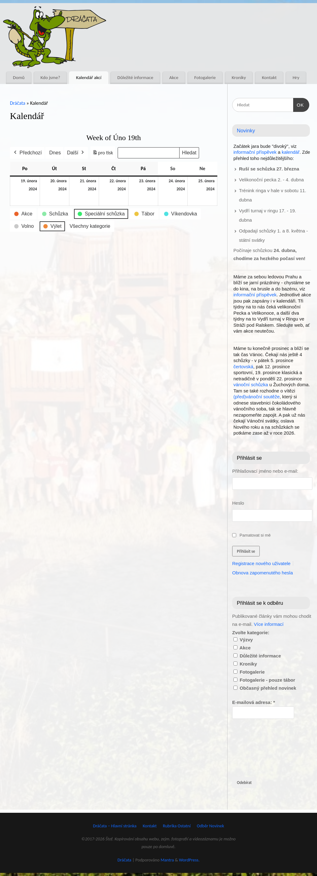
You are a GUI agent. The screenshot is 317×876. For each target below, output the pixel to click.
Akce (173, 77)
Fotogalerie (205, 77)
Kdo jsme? (50, 77)
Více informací (269, 624)
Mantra (167, 860)
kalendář (291, 152)
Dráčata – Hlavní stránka (115, 826)
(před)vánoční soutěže (256, 396)
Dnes (55, 152)
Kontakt (269, 77)
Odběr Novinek (210, 826)
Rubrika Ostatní (177, 826)
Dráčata (17, 103)
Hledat (189, 152)
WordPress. (189, 860)
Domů (18, 77)
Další (76, 152)
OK (298, 104)
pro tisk (102, 153)
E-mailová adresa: (253, 702)
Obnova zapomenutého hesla (262, 572)
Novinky (246, 130)
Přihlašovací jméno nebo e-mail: (265, 471)
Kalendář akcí (89, 77)
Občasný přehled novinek (264, 688)
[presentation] (257, 747)
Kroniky (239, 77)
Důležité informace (135, 77)
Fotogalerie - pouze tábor (264, 680)
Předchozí (27, 152)
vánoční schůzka (250, 384)
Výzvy (243, 639)
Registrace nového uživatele (261, 563)
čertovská (243, 366)
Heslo (238, 503)
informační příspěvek (254, 152)
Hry (296, 77)
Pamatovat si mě (255, 535)
